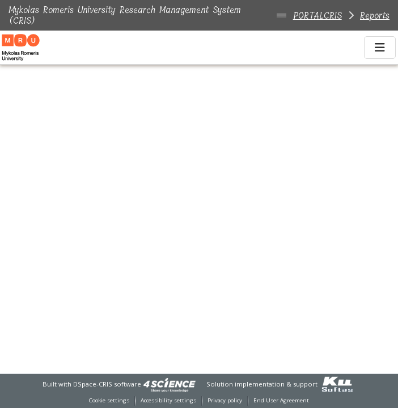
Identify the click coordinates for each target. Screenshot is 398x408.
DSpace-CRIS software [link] (107, 384)
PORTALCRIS (317, 15)
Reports (374, 15)
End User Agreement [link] (281, 400)
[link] (169, 384)
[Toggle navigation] (380, 47)
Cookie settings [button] (109, 400)
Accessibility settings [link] (168, 400)
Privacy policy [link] (225, 400)
